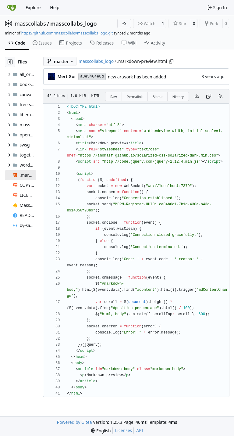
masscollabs (30, 23)
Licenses (123, 430)
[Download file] (197, 96)
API (139, 430)
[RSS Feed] (124, 23)
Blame (158, 96)
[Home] (11, 7)
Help (54, 7)
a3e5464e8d (92, 76)
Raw (113, 96)
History (178, 96)
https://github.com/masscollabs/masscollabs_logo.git (67, 33)
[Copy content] (209, 96)
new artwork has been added (137, 77)
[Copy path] (171, 61)
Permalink (135, 96)
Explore (33, 7)
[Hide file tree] (10, 62)
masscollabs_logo (73, 23)
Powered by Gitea (74, 422)
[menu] (101, 431)
